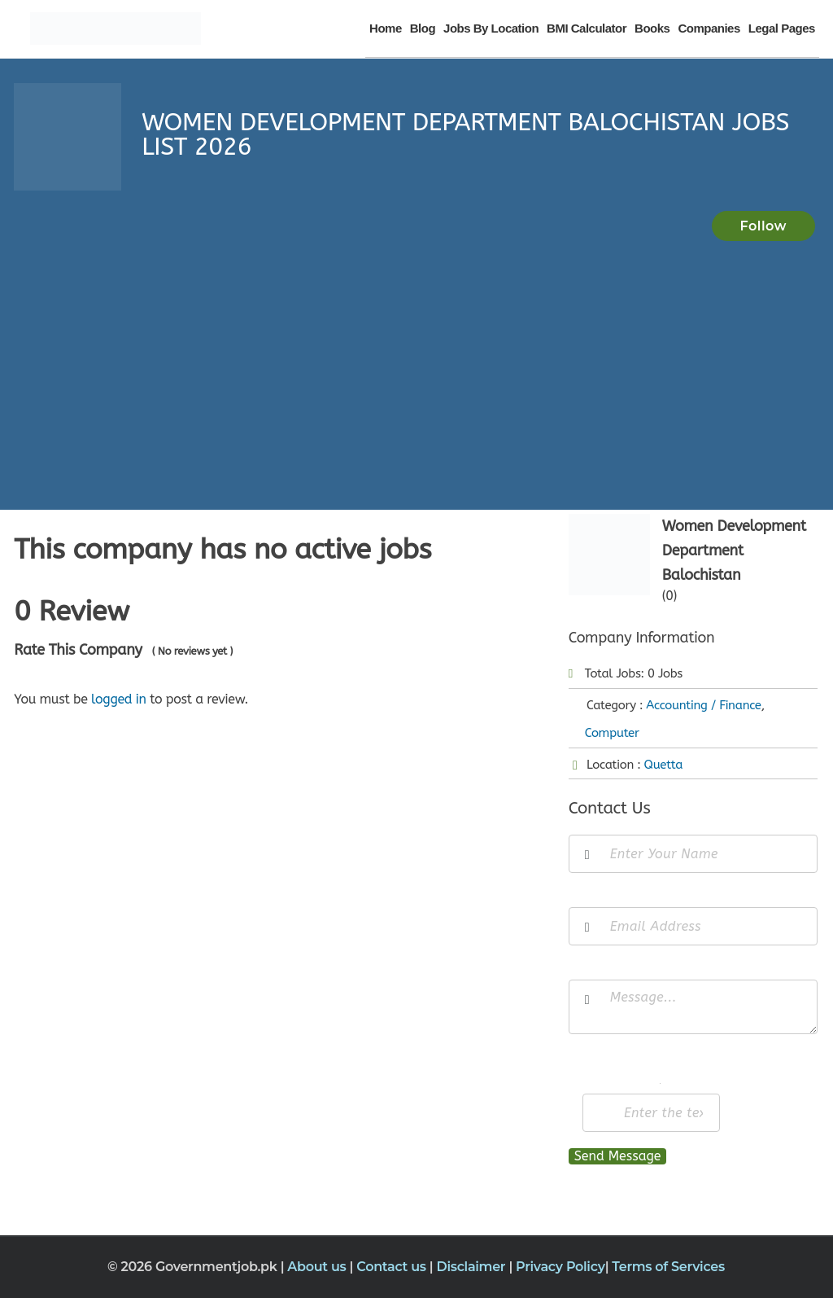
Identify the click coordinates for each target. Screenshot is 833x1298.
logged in (118, 699)
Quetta (663, 764)
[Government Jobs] (115, 28)
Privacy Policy (560, 1266)
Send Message (617, 1156)
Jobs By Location (491, 28)
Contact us (393, 1266)
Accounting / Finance (703, 705)
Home (385, 28)
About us (318, 1266)
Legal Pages (781, 28)
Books (652, 28)
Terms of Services (668, 1266)
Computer (612, 733)
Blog (422, 28)
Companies (708, 28)
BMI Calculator (586, 28)
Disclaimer (472, 1266)
